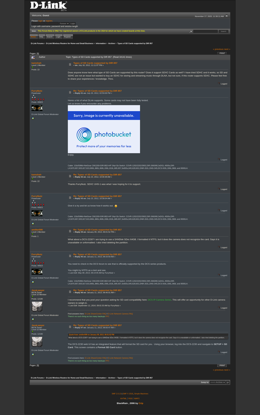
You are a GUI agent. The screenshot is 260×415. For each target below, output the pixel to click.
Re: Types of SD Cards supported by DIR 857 (97, 91)
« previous (218, 49)
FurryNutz (37, 91)
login (40, 21)
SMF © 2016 (128, 394)
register (49, 21)
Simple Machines (141, 394)
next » (227, 49)
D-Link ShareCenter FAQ (95, 314)
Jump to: (205, 382)
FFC (107, 316)
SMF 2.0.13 (116, 394)
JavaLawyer (38, 290)
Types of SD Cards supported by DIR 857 (95, 63)
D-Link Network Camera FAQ (120, 314)
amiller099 (37, 229)
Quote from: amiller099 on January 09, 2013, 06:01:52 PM (91, 335)
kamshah (36, 63)
